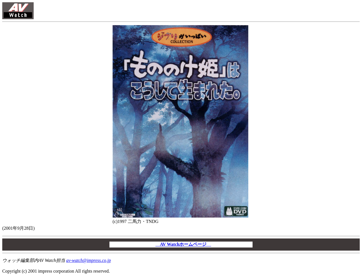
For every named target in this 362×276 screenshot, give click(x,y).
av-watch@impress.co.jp (88, 260)
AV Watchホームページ (183, 244)
